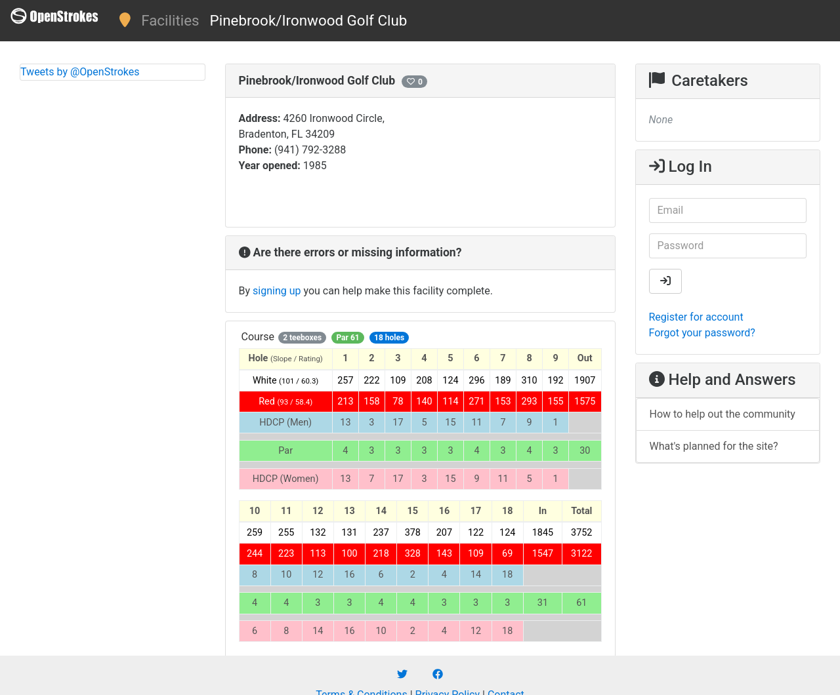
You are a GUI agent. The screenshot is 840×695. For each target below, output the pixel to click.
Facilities (170, 20)
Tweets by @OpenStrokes (80, 72)
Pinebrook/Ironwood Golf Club (309, 20)
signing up (277, 291)
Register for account (696, 317)
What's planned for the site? (714, 446)
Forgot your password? (702, 333)
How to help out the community (722, 414)
